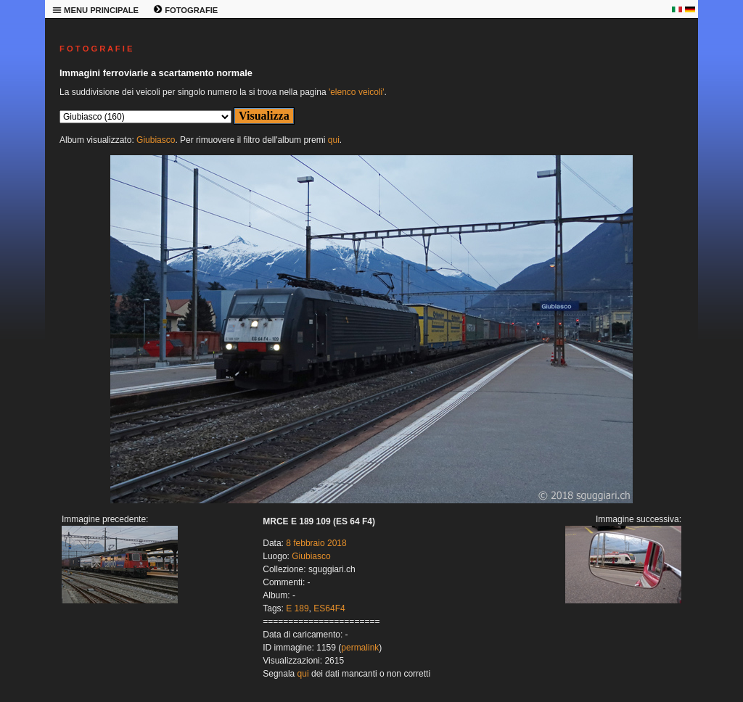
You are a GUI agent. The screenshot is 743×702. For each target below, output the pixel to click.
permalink (360, 648)
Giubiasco (155, 140)
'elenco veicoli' (357, 92)
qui (334, 140)
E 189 (297, 608)
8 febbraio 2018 (316, 543)
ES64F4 (329, 608)
